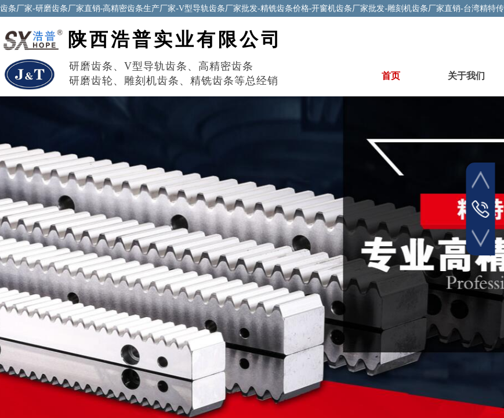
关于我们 (466, 76)
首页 (391, 76)
